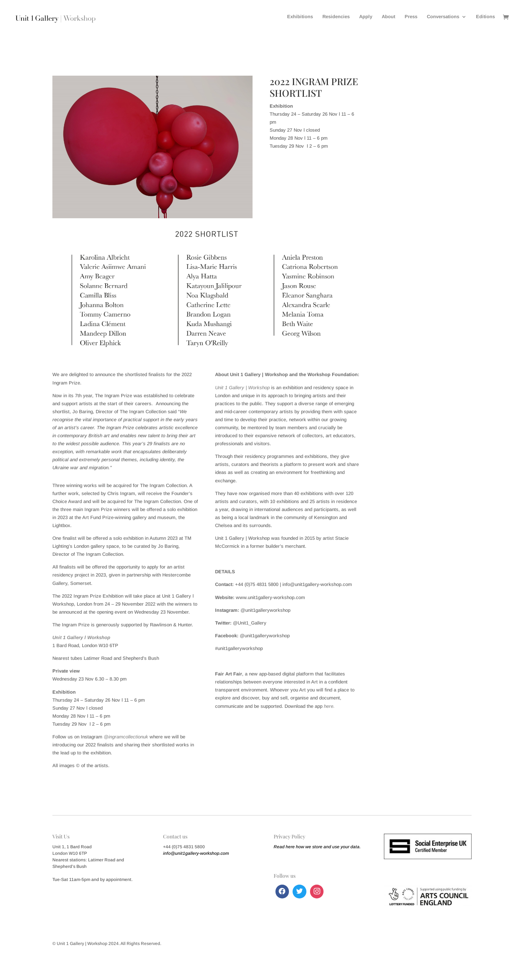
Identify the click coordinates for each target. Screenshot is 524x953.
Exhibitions (300, 16)
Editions (485, 16)
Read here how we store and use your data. (317, 846)
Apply (365, 16)
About (388, 16)
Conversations (443, 16)
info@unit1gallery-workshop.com (196, 853)
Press (411, 16)
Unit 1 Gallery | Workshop (242, 387)
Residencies (336, 16)
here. (329, 706)
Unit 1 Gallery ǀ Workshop (81, 637)
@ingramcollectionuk (126, 736)
